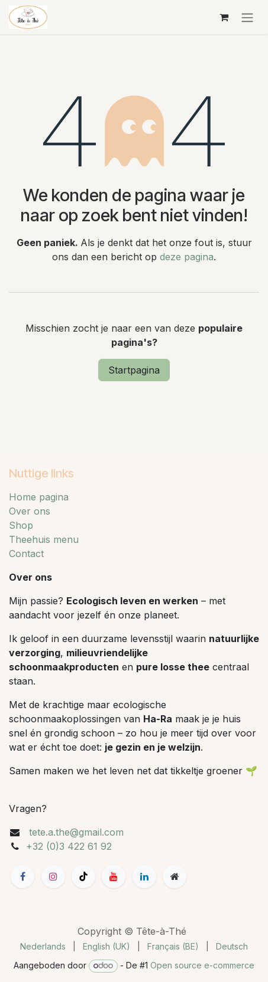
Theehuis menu (44, 539)
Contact (26, 553)
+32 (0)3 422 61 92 (69, 846)
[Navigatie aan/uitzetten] (247, 17)
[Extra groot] (174, 876)
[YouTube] (113, 876)
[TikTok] (83, 876)
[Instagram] (53, 876)
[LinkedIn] (144, 876)
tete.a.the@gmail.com (76, 832)
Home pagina (39, 497)
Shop (21, 525)
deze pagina (187, 257)
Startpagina (134, 370)
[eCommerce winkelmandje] (223, 17)
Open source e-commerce (202, 965)
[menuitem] (43, 946)
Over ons (29, 511)
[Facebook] (22, 876)
